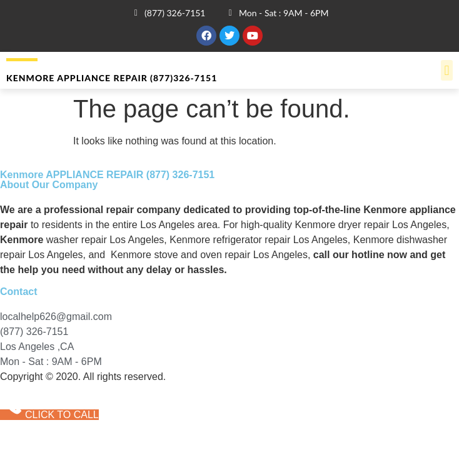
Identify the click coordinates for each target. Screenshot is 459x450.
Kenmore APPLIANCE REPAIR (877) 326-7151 (107, 174)
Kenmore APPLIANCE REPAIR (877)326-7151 (111, 77)
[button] (447, 70)
